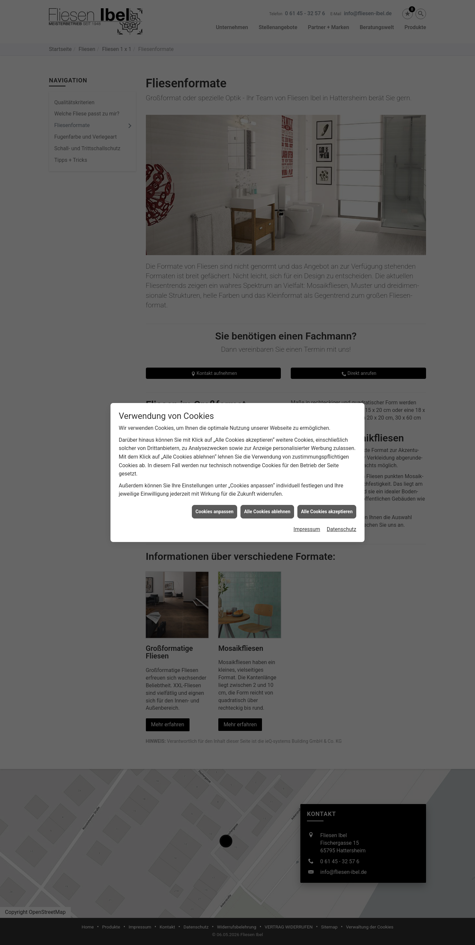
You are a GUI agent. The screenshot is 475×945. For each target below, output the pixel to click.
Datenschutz (341, 510)
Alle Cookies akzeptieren (327, 492)
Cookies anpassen (214, 492)
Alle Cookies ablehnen (267, 492)
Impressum (306, 510)
